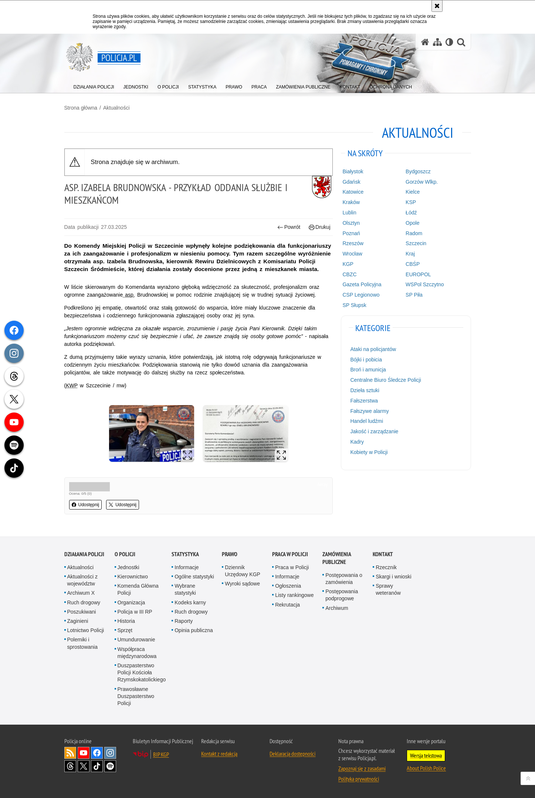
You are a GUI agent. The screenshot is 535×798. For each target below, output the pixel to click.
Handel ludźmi (366, 421)
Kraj (410, 254)
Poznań (351, 233)
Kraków (351, 202)
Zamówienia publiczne (336, 558)
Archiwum (336, 608)
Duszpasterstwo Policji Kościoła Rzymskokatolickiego (142, 672)
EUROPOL (418, 274)
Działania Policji (84, 554)
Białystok (352, 171)
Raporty (184, 621)
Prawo (229, 554)
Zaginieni (77, 621)
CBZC (349, 274)
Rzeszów (352, 243)
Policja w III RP (135, 612)
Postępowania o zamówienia (343, 578)
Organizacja (131, 602)
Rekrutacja (287, 605)
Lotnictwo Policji (85, 630)
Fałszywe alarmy (369, 411)
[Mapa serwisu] (437, 42)
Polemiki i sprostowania (82, 643)
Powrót (288, 227)
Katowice (352, 192)
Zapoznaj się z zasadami (362, 768)
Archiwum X (81, 593)
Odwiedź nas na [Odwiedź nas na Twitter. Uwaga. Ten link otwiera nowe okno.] (83, 766)
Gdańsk (351, 182)
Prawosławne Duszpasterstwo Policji (136, 696)
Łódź (411, 213)
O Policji (125, 554)
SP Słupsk (354, 305)
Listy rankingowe (294, 595)
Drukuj (320, 227)
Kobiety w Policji (368, 452)
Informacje (187, 567)
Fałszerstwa (364, 401)
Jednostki (128, 567)
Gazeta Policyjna (361, 284)
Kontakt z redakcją (219, 753)
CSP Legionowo (360, 295)
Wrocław (352, 254)
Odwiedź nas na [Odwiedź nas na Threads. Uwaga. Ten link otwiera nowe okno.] (70, 766)
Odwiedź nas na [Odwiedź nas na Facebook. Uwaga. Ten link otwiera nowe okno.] (97, 753)
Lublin (349, 213)
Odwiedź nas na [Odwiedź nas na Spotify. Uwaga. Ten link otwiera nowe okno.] (110, 766)
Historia (126, 621)
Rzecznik (386, 567)
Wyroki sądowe (242, 584)
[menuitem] (93, 85)
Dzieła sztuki (364, 390)
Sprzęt (125, 630)
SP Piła (414, 295)
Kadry (357, 442)
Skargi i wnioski (393, 577)
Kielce (413, 192)
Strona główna (81, 108)
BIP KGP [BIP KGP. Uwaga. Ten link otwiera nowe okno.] (161, 754)
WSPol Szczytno (425, 284)
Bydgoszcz (418, 171)
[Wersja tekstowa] (449, 42)
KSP (411, 202)
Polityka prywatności (358, 778)
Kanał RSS (70, 753)
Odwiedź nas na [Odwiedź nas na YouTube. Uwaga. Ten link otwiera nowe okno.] (83, 753)
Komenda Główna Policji (138, 589)
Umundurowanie (136, 639)
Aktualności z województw (82, 580)
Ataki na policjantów (373, 349)
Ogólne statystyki (194, 577)
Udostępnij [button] (85, 504)
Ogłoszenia (288, 586)
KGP (347, 264)
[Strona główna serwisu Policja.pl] (425, 42)
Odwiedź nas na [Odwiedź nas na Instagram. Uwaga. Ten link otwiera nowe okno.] (110, 753)
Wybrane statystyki (185, 589)
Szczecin (416, 243)
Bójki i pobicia (366, 360)
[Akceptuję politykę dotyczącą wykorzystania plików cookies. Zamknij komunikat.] (437, 6)
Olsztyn (351, 223)
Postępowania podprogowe (341, 594)
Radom (414, 233)
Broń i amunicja (368, 370)
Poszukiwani (81, 612)
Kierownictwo (133, 577)
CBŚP (413, 264)
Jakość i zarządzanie (374, 431)
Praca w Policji (290, 554)
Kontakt (383, 554)
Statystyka (185, 554)
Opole (412, 223)
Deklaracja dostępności (292, 753)
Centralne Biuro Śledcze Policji (385, 380)
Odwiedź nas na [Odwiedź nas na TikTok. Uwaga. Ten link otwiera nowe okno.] (97, 766)
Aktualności (116, 108)
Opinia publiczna (194, 630)
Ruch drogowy (84, 602)
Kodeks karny (190, 602)
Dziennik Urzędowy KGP (242, 570)
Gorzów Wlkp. (422, 182)
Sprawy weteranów (388, 589)
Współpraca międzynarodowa (137, 652)
